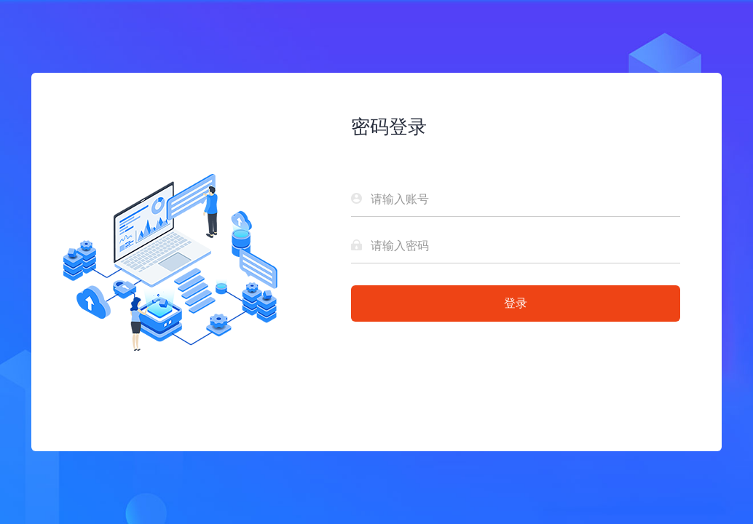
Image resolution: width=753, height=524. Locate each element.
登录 (515, 303)
